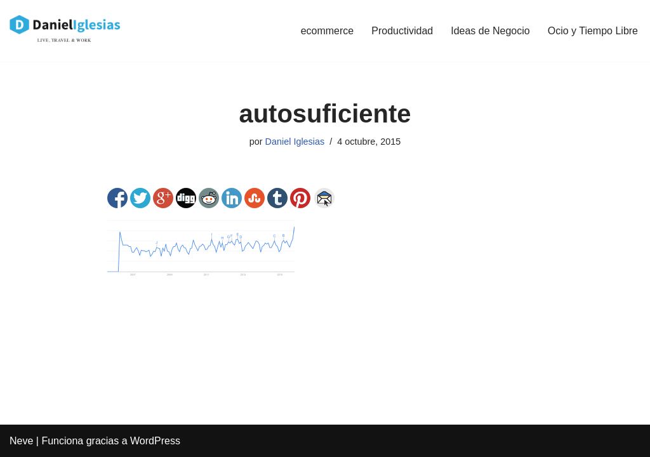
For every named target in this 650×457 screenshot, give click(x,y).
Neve (21, 440)
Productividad (402, 30)
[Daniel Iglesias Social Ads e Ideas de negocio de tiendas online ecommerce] (66, 30)
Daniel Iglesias (295, 141)
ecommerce (327, 30)
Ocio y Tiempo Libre (593, 30)
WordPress (155, 440)
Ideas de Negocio (490, 30)
